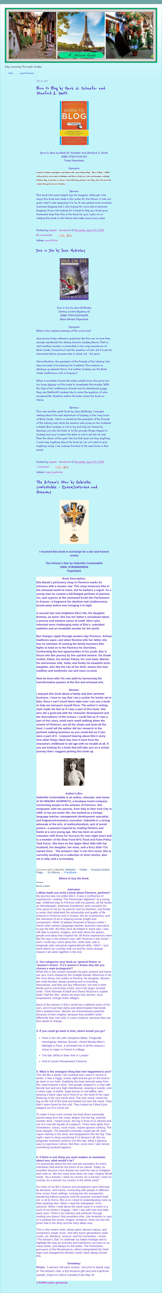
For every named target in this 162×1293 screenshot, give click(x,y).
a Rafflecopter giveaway (52, 1282)
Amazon (39, 882)
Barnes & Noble (43, 886)
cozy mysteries (54, 472)
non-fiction (51, 240)
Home (10, 73)
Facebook (71, 872)
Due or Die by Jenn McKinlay (60, 250)
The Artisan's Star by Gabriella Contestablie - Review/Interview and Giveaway (66, 487)
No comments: (44, 235)
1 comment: (43, 466)
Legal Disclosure (26, 73)
